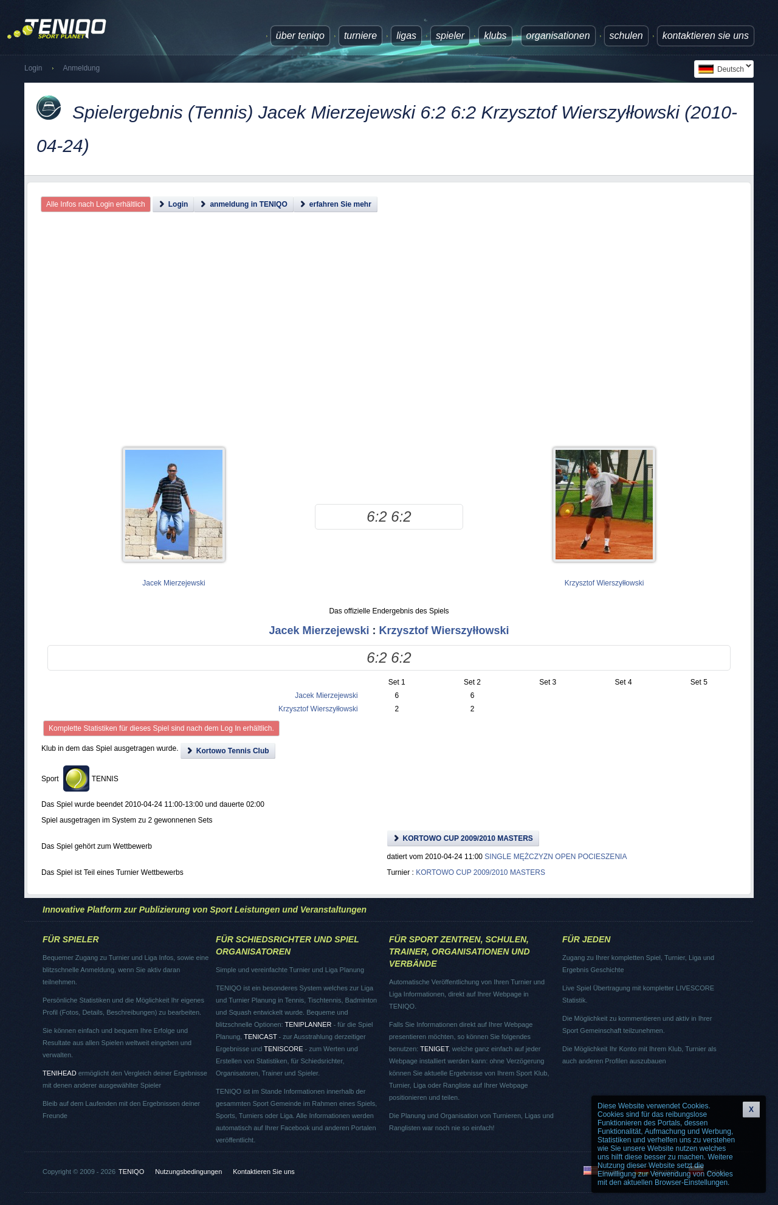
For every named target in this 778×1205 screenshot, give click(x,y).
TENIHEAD (60, 1073)
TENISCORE (283, 1048)
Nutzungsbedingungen (188, 1171)
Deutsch (722, 69)
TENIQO (131, 1171)
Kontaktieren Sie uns (706, 35)
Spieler (450, 35)
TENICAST (260, 1036)
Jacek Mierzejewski (173, 583)
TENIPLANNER (308, 1024)
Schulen (626, 35)
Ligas (406, 35)
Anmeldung (81, 68)
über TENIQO (300, 35)
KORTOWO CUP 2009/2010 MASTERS (480, 872)
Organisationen (558, 35)
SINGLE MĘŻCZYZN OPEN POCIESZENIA (555, 856)
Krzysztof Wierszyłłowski (604, 583)
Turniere (360, 35)
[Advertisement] (389, 340)
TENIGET (434, 1048)
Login (33, 68)
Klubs (495, 35)
